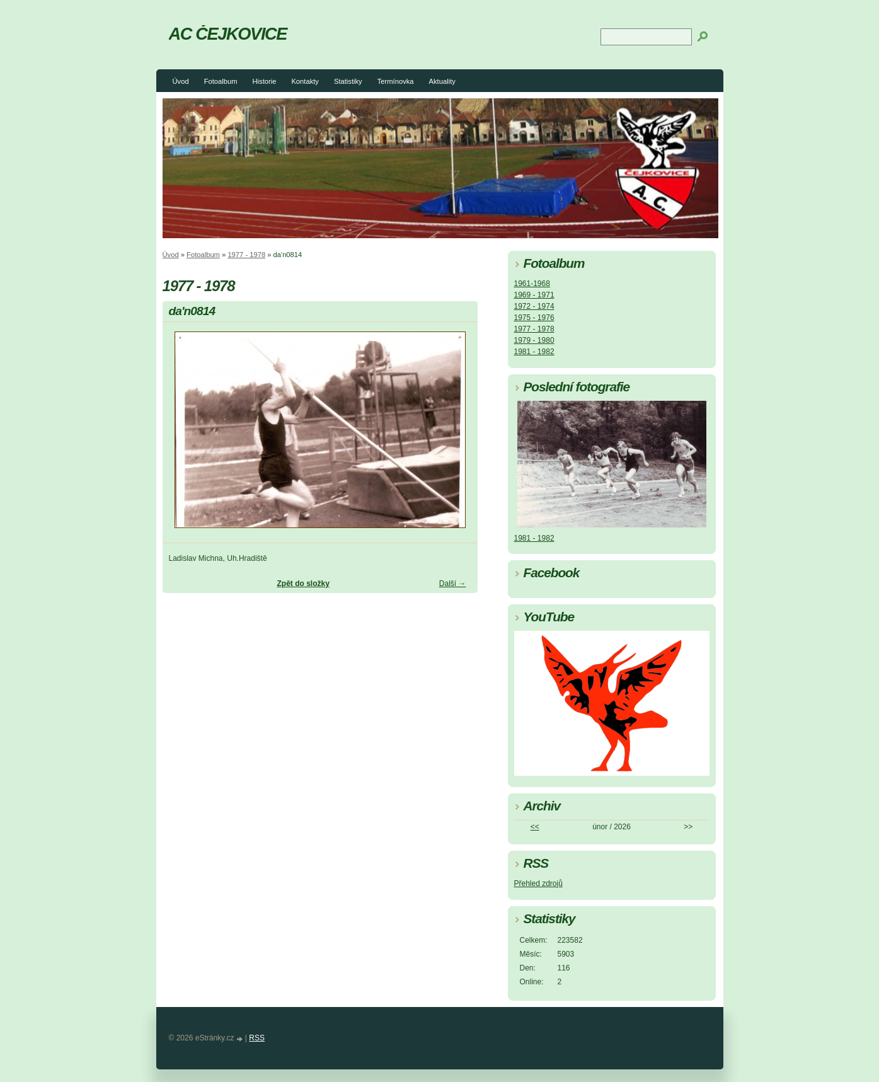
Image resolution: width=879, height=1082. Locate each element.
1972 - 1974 (534, 306)
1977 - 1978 (246, 254)
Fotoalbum (221, 81)
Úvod (181, 81)
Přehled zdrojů (538, 883)
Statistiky (348, 81)
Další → (452, 583)
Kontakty (305, 81)
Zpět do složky (303, 583)
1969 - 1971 (534, 295)
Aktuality (442, 81)
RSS (257, 1037)
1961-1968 (532, 283)
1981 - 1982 (534, 351)
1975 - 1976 (534, 317)
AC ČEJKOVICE (228, 33)
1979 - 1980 (534, 340)
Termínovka (395, 81)
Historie (264, 81)
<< (535, 826)
